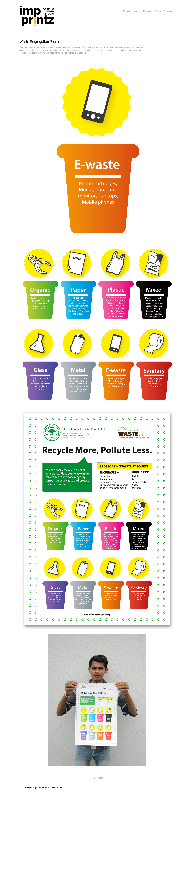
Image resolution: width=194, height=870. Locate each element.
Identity (137, 11)
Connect (168, 11)
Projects (127, 11)
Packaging (147, 11)
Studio (158, 11)
